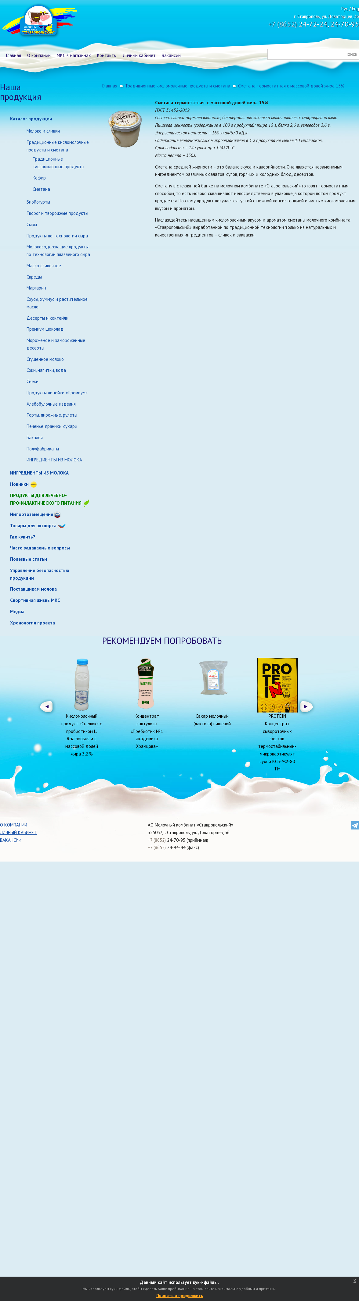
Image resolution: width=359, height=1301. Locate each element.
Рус (344, 9)
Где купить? (22, 537)
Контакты (107, 55)
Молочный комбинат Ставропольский (39, 21)
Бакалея (35, 437)
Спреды (34, 277)
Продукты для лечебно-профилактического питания (50, 499)
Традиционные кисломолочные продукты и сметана (58, 146)
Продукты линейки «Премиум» (57, 393)
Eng (355, 9)
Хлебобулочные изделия (51, 404)
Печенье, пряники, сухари (52, 426)
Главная (13, 55)
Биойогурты (38, 202)
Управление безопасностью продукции (39, 574)
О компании (39, 55)
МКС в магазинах (74, 55)
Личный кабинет (139, 55)
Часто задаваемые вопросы (40, 548)
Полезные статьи (28, 559)
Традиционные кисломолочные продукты (58, 162)
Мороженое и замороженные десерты (56, 344)
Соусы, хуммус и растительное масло (57, 303)
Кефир (39, 178)
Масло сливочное (44, 265)
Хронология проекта (32, 623)
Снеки (32, 381)
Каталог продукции (31, 119)
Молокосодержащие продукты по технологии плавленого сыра (58, 250)
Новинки (19, 484)
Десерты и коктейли (47, 318)
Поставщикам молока (33, 589)
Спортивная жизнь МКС (35, 600)
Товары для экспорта (33, 525)
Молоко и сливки (43, 131)
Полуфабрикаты (43, 449)
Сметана (41, 189)
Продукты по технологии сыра (57, 236)
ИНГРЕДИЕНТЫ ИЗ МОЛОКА (54, 460)
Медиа (17, 611)
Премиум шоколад (45, 329)
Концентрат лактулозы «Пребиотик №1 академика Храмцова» (147, 731)
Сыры (32, 224)
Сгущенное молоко (45, 359)
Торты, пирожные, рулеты (52, 415)
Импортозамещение (31, 514)
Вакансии (171, 55)
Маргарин (36, 288)
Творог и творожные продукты (57, 213)
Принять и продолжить (179, 1295)
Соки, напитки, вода (46, 370)
